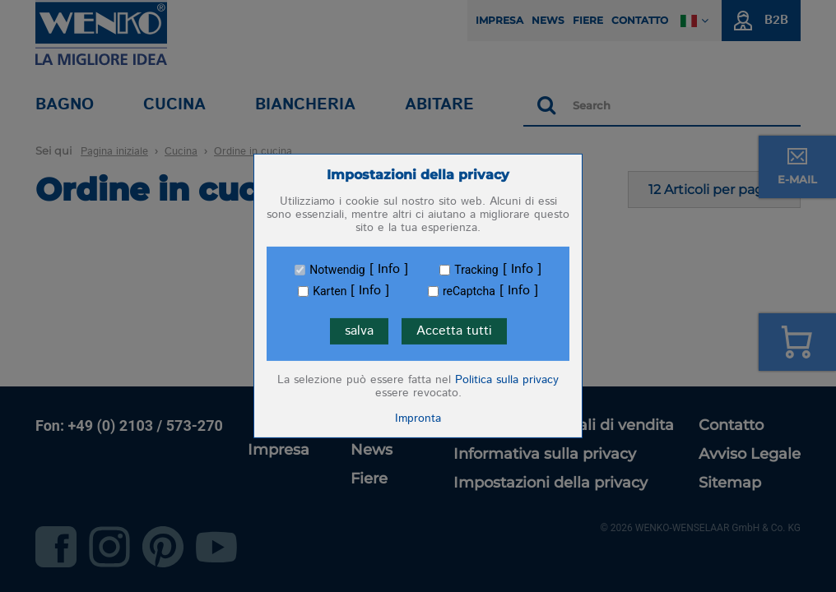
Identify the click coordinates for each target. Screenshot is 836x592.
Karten (329, 291)
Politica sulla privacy (507, 380)
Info (389, 269)
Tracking (476, 269)
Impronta (418, 418)
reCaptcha (469, 291)
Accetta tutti (454, 330)
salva (359, 330)
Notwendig (337, 269)
